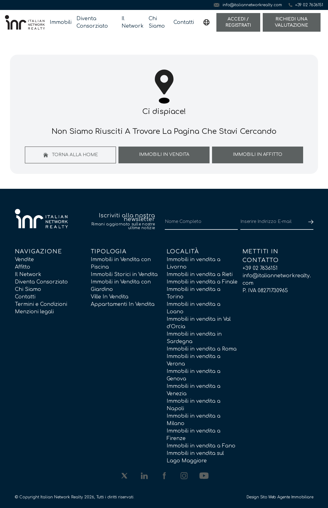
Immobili (61, 22)
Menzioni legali (34, 312)
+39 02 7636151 (260, 268)
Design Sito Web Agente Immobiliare (280, 497)
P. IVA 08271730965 (265, 290)
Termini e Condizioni (41, 304)
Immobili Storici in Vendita (124, 274)
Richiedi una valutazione (291, 22)
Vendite (24, 259)
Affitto (22, 267)
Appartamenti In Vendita (123, 304)
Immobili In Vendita (164, 154)
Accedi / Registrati (238, 22)
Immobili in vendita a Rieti (200, 274)
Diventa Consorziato (92, 22)
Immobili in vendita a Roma (202, 349)
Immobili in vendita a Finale (202, 282)
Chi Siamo (157, 22)
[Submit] (309, 221)
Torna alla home (70, 154)
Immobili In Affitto (257, 154)
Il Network (133, 22)
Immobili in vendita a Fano (201, 446)
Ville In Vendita (109, 297)
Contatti (183, 22)
